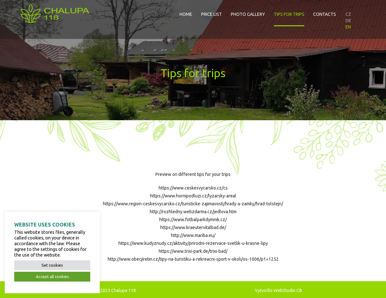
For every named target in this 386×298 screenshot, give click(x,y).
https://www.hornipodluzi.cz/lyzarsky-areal (193, 195)
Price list (211, 14)
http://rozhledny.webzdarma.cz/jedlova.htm (193, 211)
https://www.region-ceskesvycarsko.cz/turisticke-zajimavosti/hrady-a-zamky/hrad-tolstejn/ (193, 203)
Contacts (324, 14)
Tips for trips (289, 14)
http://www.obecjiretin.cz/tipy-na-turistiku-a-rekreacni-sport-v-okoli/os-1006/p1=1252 (193, 259)
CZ (348, 14)
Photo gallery (248, 14)
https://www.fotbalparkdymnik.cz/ (193, 219)
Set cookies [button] (52, 265)
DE (348, 20)
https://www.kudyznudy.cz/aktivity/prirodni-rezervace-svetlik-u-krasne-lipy (193, 243)
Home (186, 14)
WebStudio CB (288, 290)
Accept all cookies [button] (52, 276)
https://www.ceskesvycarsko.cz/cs (193, 187)
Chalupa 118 (123, 290)
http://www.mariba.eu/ (193, 235)
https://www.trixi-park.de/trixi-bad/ (193, 251)
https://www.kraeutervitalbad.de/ (193, 227)
